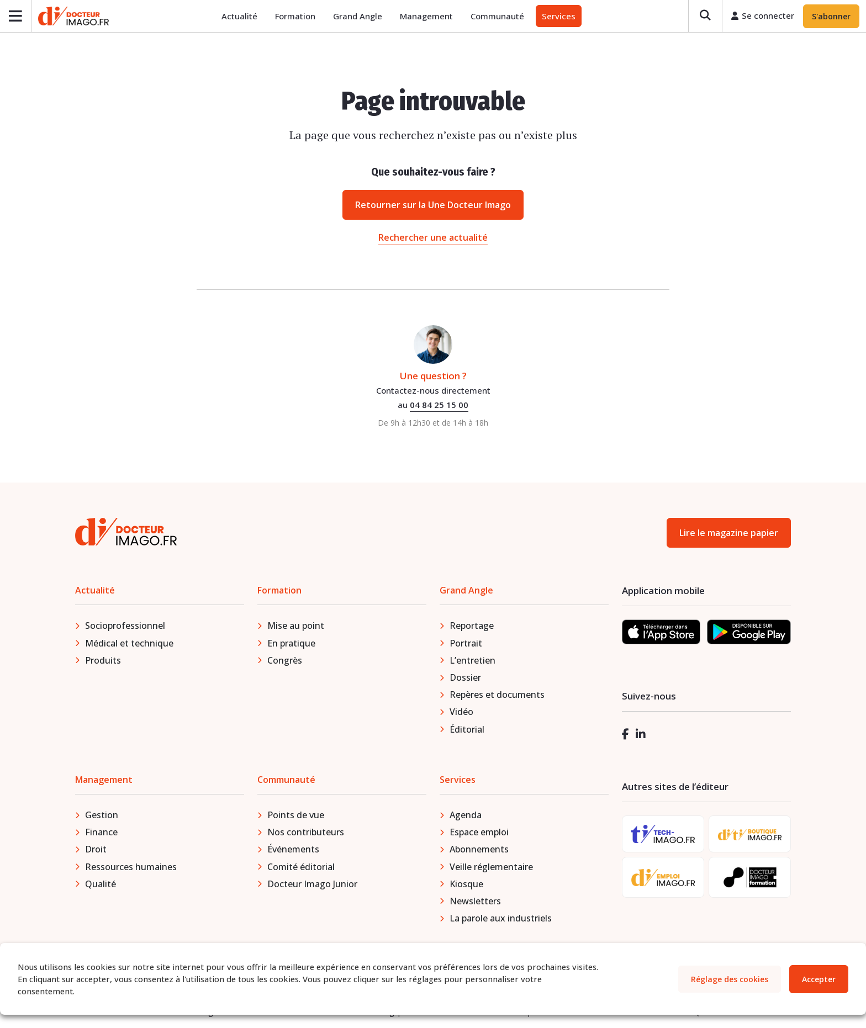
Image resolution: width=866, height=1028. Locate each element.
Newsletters (475, 901)
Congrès (284, 661)
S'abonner (831, 16)
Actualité (239, 16)
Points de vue (295, 815)
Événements (293, 850)
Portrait (466, 643)
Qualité (100, 884)
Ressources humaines (131, 867)
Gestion (101, 815)
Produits (103, 661)
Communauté (497, 16)
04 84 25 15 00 (439, 405)
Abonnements (479, 850)
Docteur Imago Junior (312, 884)
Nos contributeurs (305, 832)
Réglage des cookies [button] (729, 979)
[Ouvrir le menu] (15, 16)
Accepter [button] (819, 979)
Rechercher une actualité (433, 237)
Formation (295, 16)
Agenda (466, 815)
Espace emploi (479, 832)
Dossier (465, 678)
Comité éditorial (301, 867)
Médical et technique (129, 643)
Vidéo (461, 712)
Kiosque (466, 884)
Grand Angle (357, 16)
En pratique (291, 643)
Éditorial (467, 729)
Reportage (472, 626)
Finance (101, 832)
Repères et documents (497, 695)
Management (426, 16)
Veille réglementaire (491, 867)
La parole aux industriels (501, 919)
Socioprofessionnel (125, 626)
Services (558, 16)
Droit (96, 850)
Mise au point (295, 626)
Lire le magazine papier (728, 533)
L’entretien (472, 661)
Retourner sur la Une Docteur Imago (433, 205)
